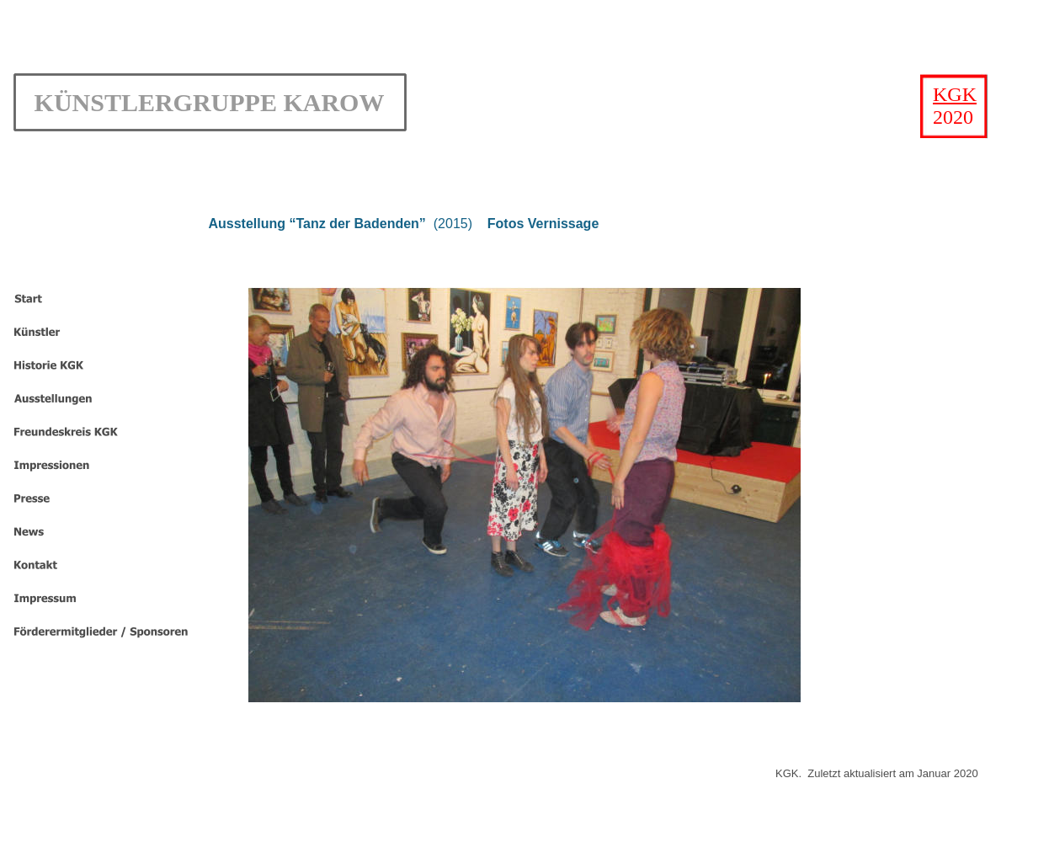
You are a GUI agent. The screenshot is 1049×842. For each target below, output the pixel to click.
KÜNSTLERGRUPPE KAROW (210, 102)
